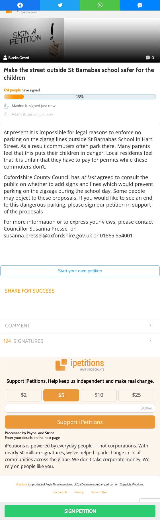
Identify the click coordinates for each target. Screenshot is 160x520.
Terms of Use (98, 492)
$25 (136, 394)
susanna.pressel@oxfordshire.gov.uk (48, 235)
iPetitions (21, 484)
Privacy (79, 492)
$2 (23, 394)
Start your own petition (80, 270)
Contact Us (60, 492)
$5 (61, 395)
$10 (99, 394)
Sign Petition (80, 511)
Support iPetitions (80, 422)
